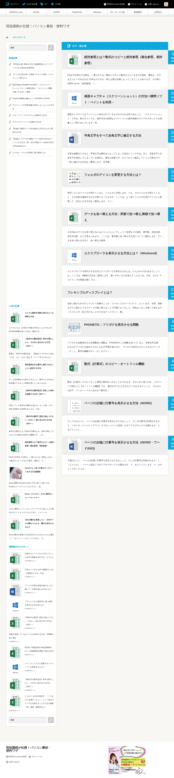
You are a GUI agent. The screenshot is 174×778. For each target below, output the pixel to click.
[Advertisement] (31, 205)
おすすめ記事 (32, 4)
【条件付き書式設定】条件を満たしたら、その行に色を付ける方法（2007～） (39, 342)
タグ (46, 4)
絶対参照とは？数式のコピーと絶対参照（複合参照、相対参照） (123, 60)
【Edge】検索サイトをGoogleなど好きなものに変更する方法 (32, 130)
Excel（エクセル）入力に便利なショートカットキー (39, 496)
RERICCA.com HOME (116, 4)
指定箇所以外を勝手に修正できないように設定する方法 (39, 366)
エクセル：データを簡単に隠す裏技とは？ (29, 153)
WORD (57, 12)
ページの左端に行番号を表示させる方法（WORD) (118, 403)
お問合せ (158, 12)
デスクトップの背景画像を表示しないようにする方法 (33, 107)
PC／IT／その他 (117, 12)
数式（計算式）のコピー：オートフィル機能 (114, 364)
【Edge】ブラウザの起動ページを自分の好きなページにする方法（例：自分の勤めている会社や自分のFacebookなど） (33, 142)
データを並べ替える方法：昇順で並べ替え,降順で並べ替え (122, 217)
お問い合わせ (153, 4)
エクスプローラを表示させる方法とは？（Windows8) (120, 253)
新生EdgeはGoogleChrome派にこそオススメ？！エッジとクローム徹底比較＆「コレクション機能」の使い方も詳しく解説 (33, 88)
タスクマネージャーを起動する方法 (26, 122)
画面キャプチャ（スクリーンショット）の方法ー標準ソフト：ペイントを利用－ (123, 99)
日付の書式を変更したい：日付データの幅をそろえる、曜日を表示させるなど (39, 523)
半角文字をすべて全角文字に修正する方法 (112, 135)
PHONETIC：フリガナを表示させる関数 (111, 324)
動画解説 (138, 12)
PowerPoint (77, 12)
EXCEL (36, 12)
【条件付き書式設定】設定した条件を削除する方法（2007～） (39, 392)
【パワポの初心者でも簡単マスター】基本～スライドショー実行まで (33, 76)
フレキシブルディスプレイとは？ (89, 292)
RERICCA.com (16, 12)
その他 (57, 4)
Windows (97, 12)
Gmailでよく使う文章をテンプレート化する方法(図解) (39, 470)
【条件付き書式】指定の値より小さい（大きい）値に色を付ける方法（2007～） (39, 420)
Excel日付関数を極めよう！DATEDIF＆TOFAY (31, 98)
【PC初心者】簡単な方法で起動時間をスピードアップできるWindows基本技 (32, 66)
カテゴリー (14, 4)
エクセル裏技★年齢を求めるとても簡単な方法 (39, 315)
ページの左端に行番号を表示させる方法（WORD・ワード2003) (122, 445)
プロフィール (136, 4)
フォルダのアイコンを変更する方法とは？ (112, 174)
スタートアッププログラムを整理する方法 (29, 115)
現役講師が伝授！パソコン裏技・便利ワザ (38, 26)
